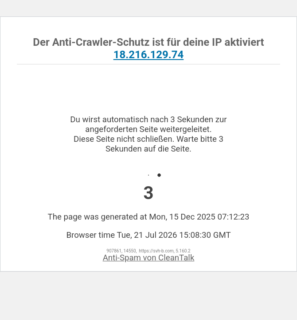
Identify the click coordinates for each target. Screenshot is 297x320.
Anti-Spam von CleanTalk (149, 258)
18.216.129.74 (148, 54)
